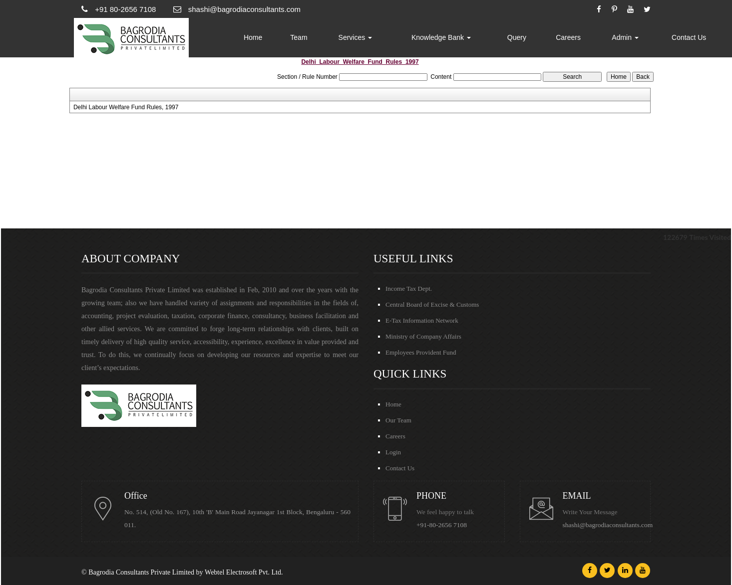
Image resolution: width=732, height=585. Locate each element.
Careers (568, 37)
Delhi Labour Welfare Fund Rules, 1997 (126, 107)
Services (355, 37)
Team (298, 37)
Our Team (398, 420)
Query (516, 37)
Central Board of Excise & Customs (432, 304)
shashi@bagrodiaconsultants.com (608, 525)
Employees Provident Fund (420, 352)
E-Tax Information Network (421, 320)
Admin (625, 37)
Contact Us (689, 37)
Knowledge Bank (441, 37)
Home (253, 37)
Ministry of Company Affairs (423, 336)
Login (393, 452)
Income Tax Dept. (408, 288)
